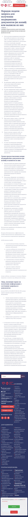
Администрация (18, 393)
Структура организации (20, 418)
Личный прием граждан (20, 449)
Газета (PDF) (5, 464)
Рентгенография (6, 485)
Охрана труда (18, 447)
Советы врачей (5, 461)
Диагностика (5, 473)
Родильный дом (19, 470)
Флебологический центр (8, 493)
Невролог (4, 492)
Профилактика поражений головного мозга (19, 492)
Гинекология (18, 475)
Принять (14, 506)
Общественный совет (20, 413)
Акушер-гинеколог (19, 477)
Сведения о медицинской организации (17, 390)
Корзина (17, 495)
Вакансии (17, 407)
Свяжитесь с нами (8, 406)
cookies (16, 499)
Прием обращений (19, 412)
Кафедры (17, 400)
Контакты (17, 386)
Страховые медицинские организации (17, 434)
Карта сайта (18, 454)
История (17, 401)
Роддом (4, 427)
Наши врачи (18, 395)
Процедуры (4, 462)
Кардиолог (4, 487)
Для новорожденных (20, 482)
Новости (4, 459)
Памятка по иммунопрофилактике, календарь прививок (19, 429)
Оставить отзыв (7, 410)
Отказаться (14, 512)
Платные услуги (19, 5)
